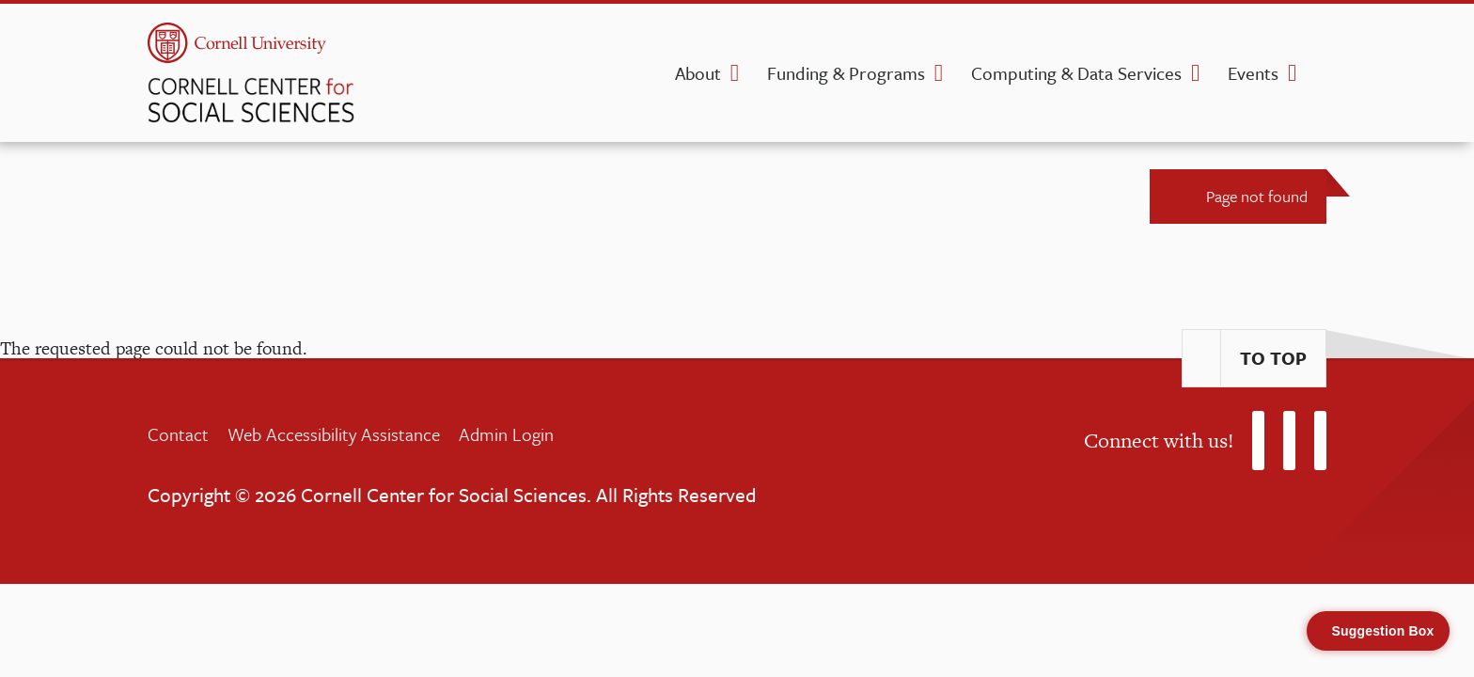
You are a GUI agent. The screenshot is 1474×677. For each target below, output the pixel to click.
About (698, 73)
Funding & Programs (846, 73)
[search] (1320, 79)
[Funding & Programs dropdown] (938, 73)
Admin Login (506, 434)
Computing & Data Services (1076, 73)
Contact (178, 434)
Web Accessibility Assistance (333, 434)
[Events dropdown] (1292, 73)
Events (1253, 73)
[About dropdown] (734, 73)
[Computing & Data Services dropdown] (1195, 73)
